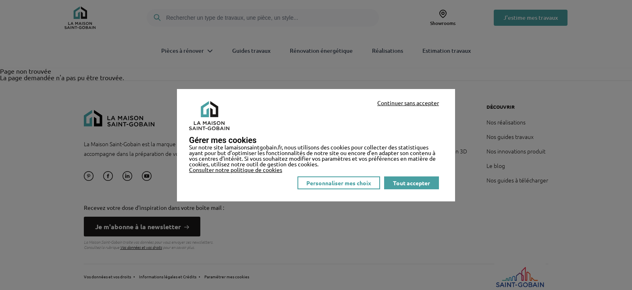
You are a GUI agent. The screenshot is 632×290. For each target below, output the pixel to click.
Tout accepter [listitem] (411, 182)
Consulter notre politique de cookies (235, 169)
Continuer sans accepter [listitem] (408, 102)
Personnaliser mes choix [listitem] (338, 182)
